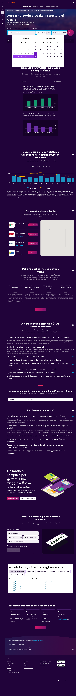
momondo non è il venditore (41, 644)
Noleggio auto (10, 10)
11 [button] (18, 53)
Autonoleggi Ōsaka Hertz (15, 582)
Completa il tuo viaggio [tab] (63, 571)
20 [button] (25, 56)
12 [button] (21, 53)
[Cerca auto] (2, 12)
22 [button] (32, 56)
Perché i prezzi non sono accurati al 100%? (41, 649)
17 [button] (14, 56)
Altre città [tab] (52, 571)
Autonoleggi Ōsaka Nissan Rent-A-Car (49, 586)
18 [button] (18, 56)
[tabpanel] (40, 112)
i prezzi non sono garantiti (38, 640)
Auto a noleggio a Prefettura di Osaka (35, 10)
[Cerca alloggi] (2, 9)
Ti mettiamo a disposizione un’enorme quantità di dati (41, 647)
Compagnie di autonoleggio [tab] (17, 571)
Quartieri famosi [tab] (30, 571)
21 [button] (28, 56)
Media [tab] (38, 166)
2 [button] (35, 46)
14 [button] (28, 53)
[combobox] (14, 28)
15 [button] (32, 53)
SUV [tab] (43, 166)
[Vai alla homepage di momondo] (10, 2)
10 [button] (14, 53)
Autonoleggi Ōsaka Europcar (15, 586)
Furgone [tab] (48, 166)
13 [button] (25, 53)
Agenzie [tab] (24, 81)
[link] (33, 224)
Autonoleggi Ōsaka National (47, 582)
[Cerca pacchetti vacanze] (2, 15)
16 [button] (35, 53)
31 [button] (14, 63)
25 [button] (18, 60)
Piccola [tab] (32, 166)
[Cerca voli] (2, 6)
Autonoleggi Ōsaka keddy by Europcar (18, 584)
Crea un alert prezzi (62, 619)
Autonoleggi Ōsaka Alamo (47, 588)
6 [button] (25, 49)
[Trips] (2, 19)
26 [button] (21, 60)
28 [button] (28, 60)
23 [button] (35, 56)
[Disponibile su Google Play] (61, 661)
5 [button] (21, 49)
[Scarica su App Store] (61, 665)
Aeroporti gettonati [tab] (42, 571)
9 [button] (35, 49)
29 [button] (32, 60)
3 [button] (50, 46)
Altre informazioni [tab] (57, 81)
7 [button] (28, 49)
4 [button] (18, 49)
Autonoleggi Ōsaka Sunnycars (16, 588)
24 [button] (15, 60)
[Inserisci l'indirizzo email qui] (24, 541)
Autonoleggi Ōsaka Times (46, 584)
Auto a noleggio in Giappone (20, 10)
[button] (2, 2)
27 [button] (25, 60)
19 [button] (21, 56)
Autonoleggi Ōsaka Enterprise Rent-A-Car (18, 590)
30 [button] (35, 60)
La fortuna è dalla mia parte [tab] (16, 574)
